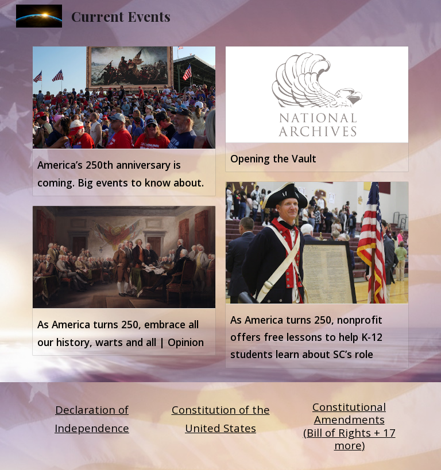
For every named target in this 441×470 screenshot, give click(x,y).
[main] (91, 419)
